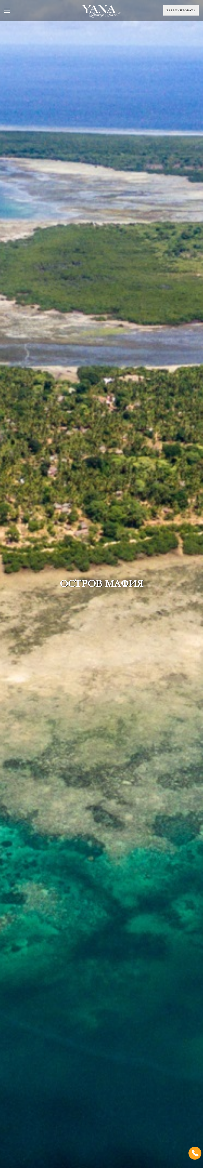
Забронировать (181, 10)
